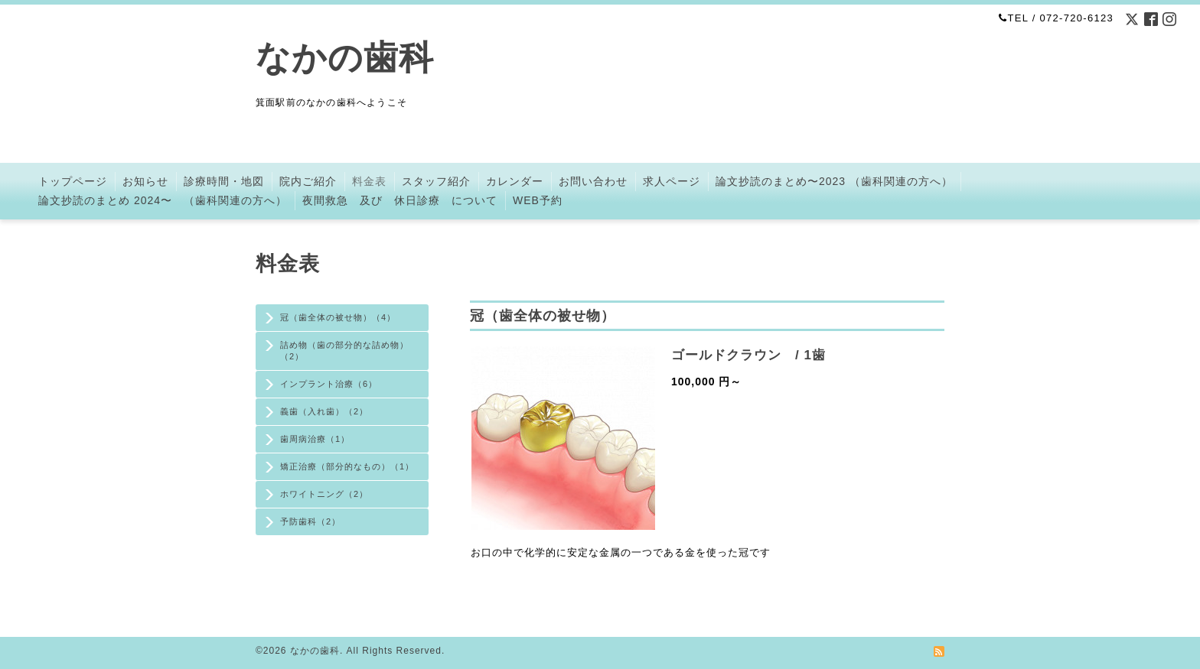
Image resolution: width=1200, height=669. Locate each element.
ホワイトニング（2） (324, 494)
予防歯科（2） (310, 521)
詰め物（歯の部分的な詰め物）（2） (344, 350)
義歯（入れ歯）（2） (324, 411)
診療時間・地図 (224, 181)
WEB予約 (537, 200)
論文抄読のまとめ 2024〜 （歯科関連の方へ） (162, 200)
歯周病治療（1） (315, 438)
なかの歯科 (345, 57)
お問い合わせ (593, 181)
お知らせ (145, 181)
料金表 (369, 181)
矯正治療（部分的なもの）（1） (347, 466)
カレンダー (514, 181)
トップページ (72, 181)
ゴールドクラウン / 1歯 (748, 355)
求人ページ (671, 181)
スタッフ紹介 (436, 181)
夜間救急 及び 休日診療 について (399, 200)
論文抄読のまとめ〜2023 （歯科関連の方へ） (834, 181)
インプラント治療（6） (328, 383)
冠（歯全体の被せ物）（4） (338, 317)
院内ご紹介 (308, 181)
